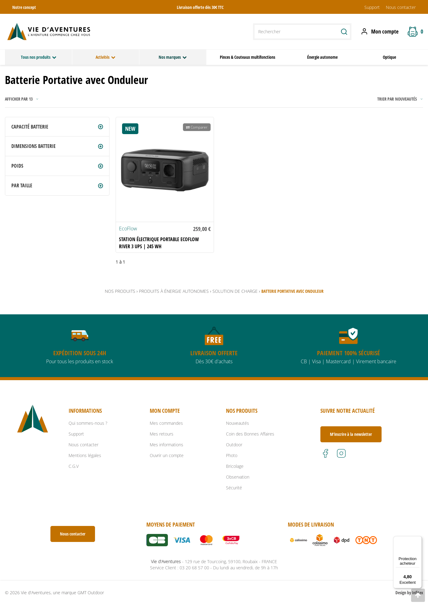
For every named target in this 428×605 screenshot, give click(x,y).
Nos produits (120, 291)
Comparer (197, 127)
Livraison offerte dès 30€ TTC (200, 7)
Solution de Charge (235, 291)
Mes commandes (166, 423)
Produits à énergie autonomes (174, 291)
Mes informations (166, 445)
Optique (389, 57)
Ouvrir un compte (167, 455)
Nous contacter (401, 7)
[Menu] (418, 539)
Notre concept (24, 7)
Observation (237, 477)
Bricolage (235, 466)
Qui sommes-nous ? (88, 423)
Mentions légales (85, 455)
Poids (17, 165)
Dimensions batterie (33, 146)
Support (372, 7)
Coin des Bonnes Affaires (250, 434)
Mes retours (161, 434)
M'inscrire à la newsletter (351, 434)
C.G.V (74, 466)
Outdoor (234, 445)
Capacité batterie (29, 126)
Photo (231, 455)
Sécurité (234, 488)
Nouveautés (237, 423)
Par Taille (21, 185)
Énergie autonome (322, 57)
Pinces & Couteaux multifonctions (247, 57)
